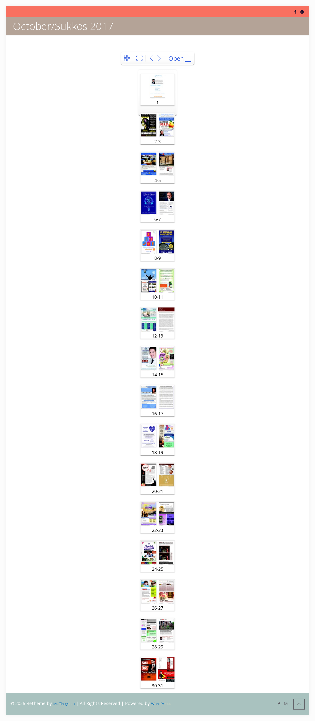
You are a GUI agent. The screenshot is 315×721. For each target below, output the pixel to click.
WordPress (161, 703)
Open (176, 58)
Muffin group (64, 703)
